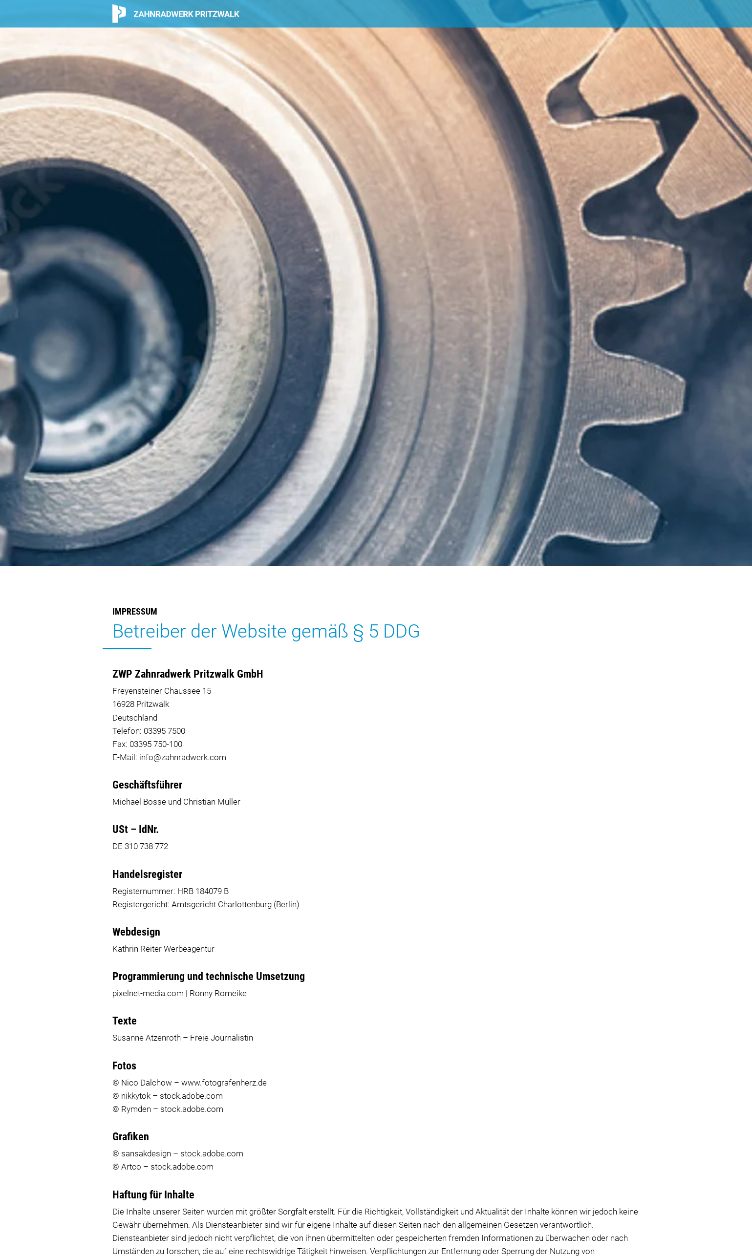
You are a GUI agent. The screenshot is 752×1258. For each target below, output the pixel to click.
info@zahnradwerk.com (182, 757)
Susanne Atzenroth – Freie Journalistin (182, 1038)
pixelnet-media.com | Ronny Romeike (179, 993)
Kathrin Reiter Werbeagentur (163, 949)
